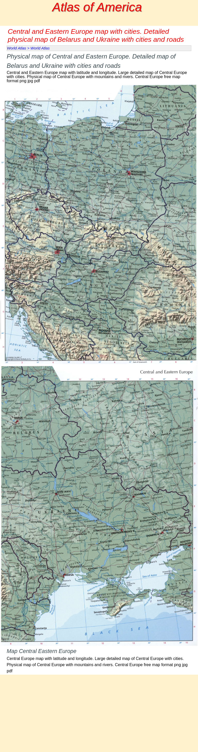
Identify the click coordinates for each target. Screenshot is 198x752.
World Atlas (16, 48)
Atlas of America (97, 7)
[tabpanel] (99, 67)
